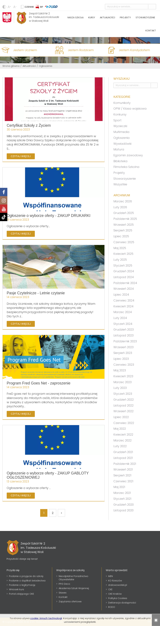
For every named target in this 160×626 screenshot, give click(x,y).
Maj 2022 (119, 429)
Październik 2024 (125, 283)
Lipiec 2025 (121, 236)
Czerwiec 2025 (123, 242)
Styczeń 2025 (122, 265)
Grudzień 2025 (123, 213)
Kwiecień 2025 (123, 254)
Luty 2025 (120, 260)
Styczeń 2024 (122, 324)
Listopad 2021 (123, 458)
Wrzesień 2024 (123, 289)
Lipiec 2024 (121, 295)
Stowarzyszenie (145, 17)
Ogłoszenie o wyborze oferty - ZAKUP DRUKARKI (48, 215)
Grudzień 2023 (123, 329)
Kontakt (150, 30)
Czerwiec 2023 (123, 365)
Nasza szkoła (75, 17)
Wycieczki (120, 126)
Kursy (91, 17)
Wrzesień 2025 (123, 225)
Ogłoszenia (121, 138)
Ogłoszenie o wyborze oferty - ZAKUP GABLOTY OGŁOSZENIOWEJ (48, 475)
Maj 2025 (119, 248)
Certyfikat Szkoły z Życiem (29, 125)
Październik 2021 (124, 464)
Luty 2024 (120, 318)
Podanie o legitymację (22, 585)
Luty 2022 (120, 446)
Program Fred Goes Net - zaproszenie (38, 383)
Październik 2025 (125, 219)
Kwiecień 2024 (123, 306)
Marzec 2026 (122, 201)
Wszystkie (120, 184)
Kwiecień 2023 (123, 376)
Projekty (125, 17)
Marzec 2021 (122, 493)
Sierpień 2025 (122, 230)
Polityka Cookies (117, 598)
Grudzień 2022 (123, 400)
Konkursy (119, 114)
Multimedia (121, 132)
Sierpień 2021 (122, 475)
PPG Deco (64, 583)
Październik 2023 (125, 341)
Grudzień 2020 (123, 505)
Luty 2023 (120, 388)
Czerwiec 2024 (123, 300)
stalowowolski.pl (117, 585)
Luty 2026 (120, 207)
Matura (118, 149)
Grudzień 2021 (123, 452)
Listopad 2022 (123, 405)
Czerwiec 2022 (123, 423)
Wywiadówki (122, 144)
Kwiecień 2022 (123, 434)
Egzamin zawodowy (128, 155)
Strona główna (10, 66)
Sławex (62, 592)
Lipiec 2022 (121, 417)
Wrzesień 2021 (123, 469)
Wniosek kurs (16, 589)
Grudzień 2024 (123, 271)
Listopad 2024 (123, 277)
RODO (111, 607)
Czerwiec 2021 (123, 481)
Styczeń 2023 (122, 394)
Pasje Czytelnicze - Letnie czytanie (36, 293)
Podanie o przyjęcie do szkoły (26, 576)
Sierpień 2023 (122, 353)
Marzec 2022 (122, 440)
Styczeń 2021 (122, 499)
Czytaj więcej (21, 156)
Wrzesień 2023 (123, 347)
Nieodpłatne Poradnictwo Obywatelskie (73, 578)
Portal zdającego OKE (21, 593)
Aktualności (107, 17)
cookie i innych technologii (46, 618)
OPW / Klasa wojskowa (130, 108)
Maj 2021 (119, 487)
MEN (110, 576)
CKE (110, 589)
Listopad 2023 (123, 335)
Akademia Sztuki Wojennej (74, 588)
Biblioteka (120, 161)
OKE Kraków (115, 593)
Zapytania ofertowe (70, 601)
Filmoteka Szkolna (126, 167)
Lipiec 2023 (121, 359)
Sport (117, 120)
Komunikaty (122, 103)
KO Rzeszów (115, 580)
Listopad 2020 (123, 510)
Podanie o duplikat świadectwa (27, 580)
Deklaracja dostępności (122, 602)
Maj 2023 (119, 370)
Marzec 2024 (122, 312)
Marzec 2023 (122, 382)
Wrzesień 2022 (123, 411)
